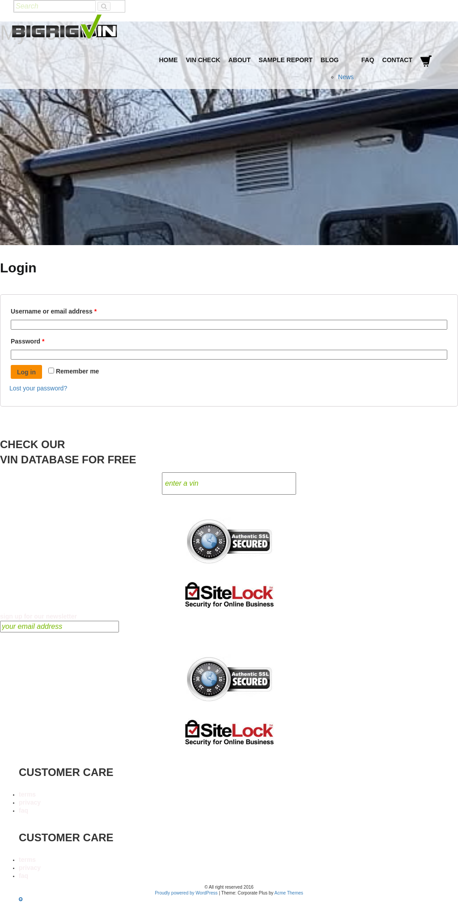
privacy (30, 802)
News (346, 77)
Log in (26, 372)
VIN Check (203, 60)
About (239, 60)
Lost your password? (38, 388)
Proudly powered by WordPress (186, 892)
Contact (397, 60)
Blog (330, 60)
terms (27, 794)
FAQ (367, 60)
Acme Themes (289, 892)
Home (168, 60)
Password (41, 340)
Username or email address (67, 310)
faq (23, 810)
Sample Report (286, 60)
